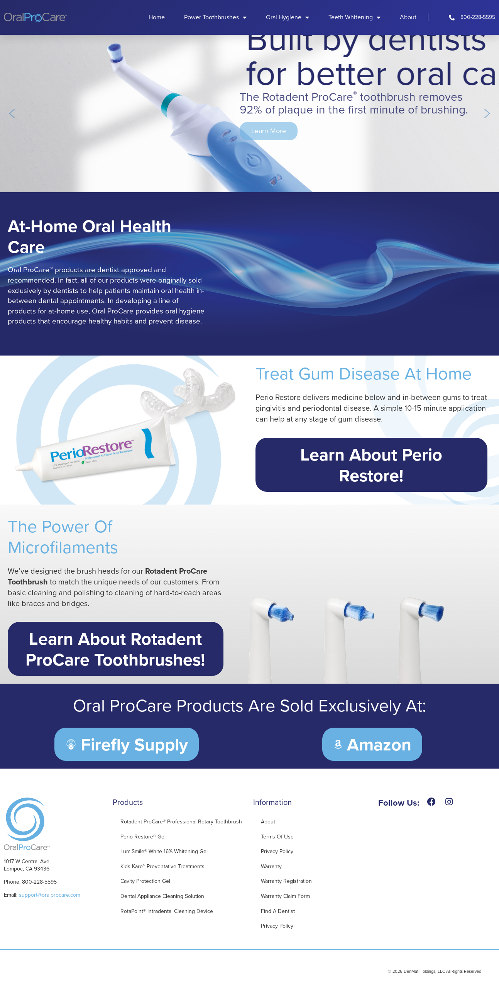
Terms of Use (277, 837)
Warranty (271, 866)
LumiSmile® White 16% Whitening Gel (164, 851)
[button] (12, 113)
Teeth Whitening (354, 17)
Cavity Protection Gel (145, 881)
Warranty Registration (286, 881)
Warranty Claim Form (285, 896)
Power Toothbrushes (215, 17)
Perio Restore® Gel (143, 837)
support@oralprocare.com (49, 895)
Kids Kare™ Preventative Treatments (162, 866)
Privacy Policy (277, 851)
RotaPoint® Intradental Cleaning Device (166, 911)
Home (157, 17)
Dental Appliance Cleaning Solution (162, 896)
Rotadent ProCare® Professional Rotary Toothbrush (181, 822)
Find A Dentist (278, 911)
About (408, 17)
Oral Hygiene (287, 17)
